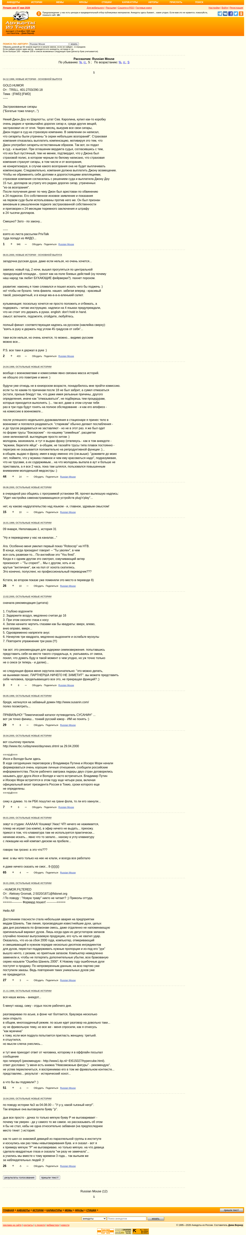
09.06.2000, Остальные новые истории (27, 487)
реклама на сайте (12, 1225)
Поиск (199, 2)
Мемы (60, 2)
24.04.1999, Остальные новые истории (27, 367)
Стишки (107, 2)
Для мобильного (95, 7)
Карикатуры (130, 2)
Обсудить (37, 244)
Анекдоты (13, 2)
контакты (28, 1225)
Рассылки (111, 7)
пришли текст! (231, 1210)
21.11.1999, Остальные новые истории (27, 991)
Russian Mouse (66, 244)
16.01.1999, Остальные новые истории (27, 523)
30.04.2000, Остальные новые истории (27, 735)
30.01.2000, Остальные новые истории (27, 883)
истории (38, 1210)
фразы (79, 1210)
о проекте (40, 1225)
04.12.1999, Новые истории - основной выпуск (32, 79)
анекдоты (23, 1210)
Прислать (176, 2)
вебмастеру (53, 1225)
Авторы (153, 2)
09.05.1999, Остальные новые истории (27, 696)
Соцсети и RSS (126, 7)
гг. (85, 62)
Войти (225, 7)
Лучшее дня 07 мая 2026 (16, 7)
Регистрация (236, 7)
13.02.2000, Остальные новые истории (27, 596)
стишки (91, 1210)
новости (65, 1225)
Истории (36, 2)
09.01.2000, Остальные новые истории (27, 818)
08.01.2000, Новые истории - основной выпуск (32, 255)
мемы (68, 1210)
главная (8, 1210)
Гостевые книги (144, 7)
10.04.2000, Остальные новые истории (27, 1098)
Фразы (83, 2)
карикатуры (54, 1210)
